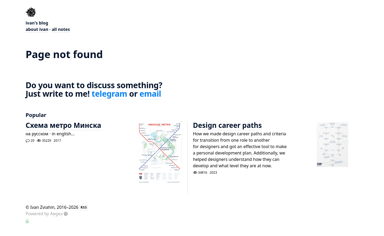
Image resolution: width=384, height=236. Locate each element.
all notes (61, 29)
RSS (84, 207)
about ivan (37, 29)
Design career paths (227, 125)
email (150, 93)
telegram (109, 93)
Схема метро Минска (63, 125)
